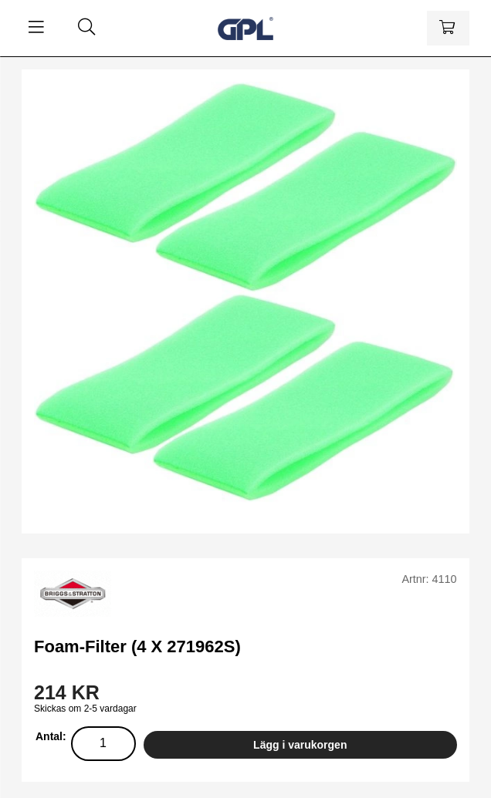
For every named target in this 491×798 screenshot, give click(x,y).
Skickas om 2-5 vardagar (85, 708)
